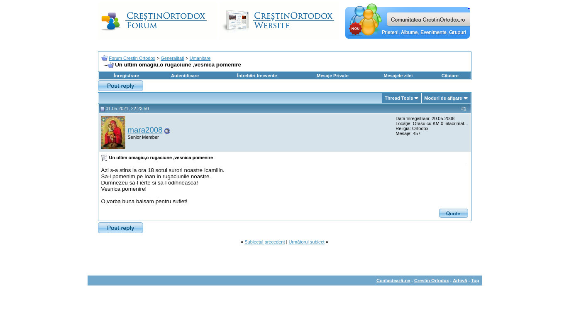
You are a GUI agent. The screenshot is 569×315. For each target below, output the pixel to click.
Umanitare (200, 58)
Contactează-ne (393, 280)
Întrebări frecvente (257, 75)
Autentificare (185, 75)
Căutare (450, 75)
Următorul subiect (307, 241)
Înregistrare (126, 75)
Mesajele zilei (398, 75)
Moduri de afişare (443, 98)
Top (475, 280)
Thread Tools (399, 98)
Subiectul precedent (264, 241)
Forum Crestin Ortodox (132, 58)
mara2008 (145, 130)
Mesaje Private (332, 75)
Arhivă (460, 280)
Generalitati (172, 58)
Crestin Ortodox (431, 280)
